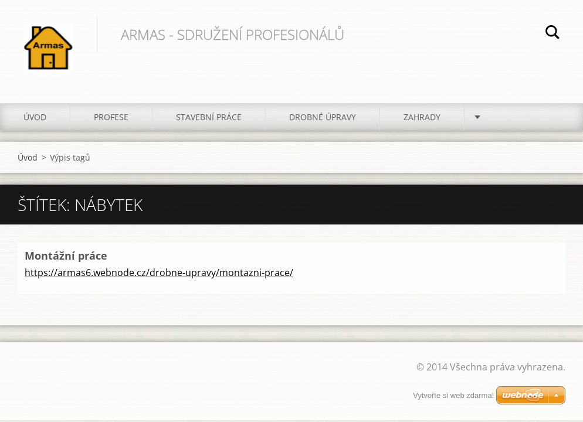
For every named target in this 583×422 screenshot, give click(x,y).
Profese (111, 116)
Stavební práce (209, 116)
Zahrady (422, 116)
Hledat (552, 34)
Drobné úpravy (322, 116)
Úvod (34, 116)
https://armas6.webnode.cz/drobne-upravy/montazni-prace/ (159, 272)
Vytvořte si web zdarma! (453, 395)
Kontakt (507, 116)
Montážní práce (66, 256)
